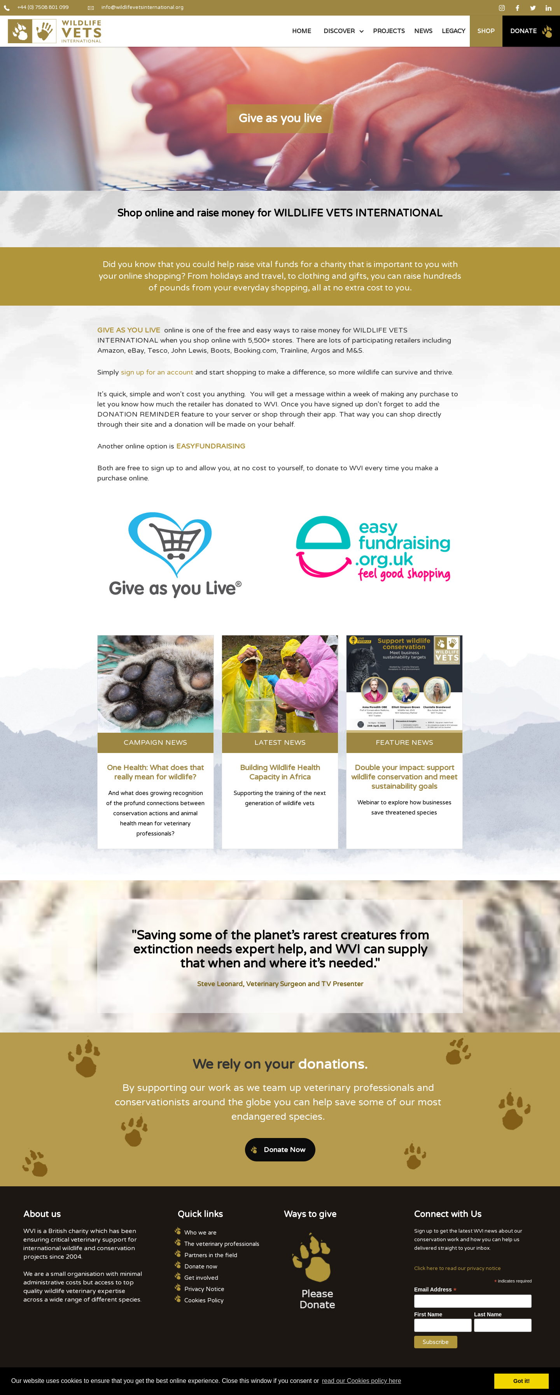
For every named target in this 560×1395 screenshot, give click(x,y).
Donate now (200, 1266)
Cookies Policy (204, 1300)
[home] (54, 31)
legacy (453, 31)
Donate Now (284, 1149)
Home (301, 31)
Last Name (488, 1314)
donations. (333, 1064)
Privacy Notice (204, 1289)
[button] (342, 31)
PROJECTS (389, 31)
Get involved (201, 1277)
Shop (486, 31)
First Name (428, 1314)
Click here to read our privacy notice (457, 1268)
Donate (523, 31)
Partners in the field (210, 1255)
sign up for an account (157, 372)
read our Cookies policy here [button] (361, 1380)
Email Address (435, 1289)
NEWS (423, 31)
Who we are (200, 1232)
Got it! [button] (521, 1381)
